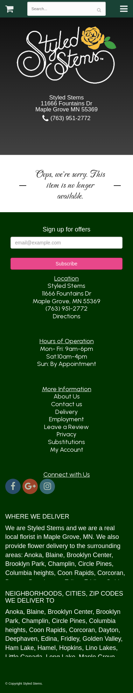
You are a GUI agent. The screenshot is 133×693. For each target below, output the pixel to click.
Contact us (66, 404)
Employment (66, 419)
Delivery (66, 412)
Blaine (54, 555)
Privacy (66, 434)
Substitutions (66, 442)
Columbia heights (29, 572)
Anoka (33, 555)
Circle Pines (95, 563)
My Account (66, 449)
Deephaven (21, 638)
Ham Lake (19, 647)
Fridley (70, 638)
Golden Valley (102, 638)
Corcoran (110, 572)
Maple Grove (61, 536)
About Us (67, 396)
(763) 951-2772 (66, 118)
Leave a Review (66, 427)
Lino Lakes (100, 647)
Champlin (61, 563)
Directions (66, 316)
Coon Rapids (75, 572)
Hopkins (70, 647)
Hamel (46, 647)
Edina (49, 638)
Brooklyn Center (88, 555)
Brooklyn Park (24, 563)
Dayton (108, 629)
